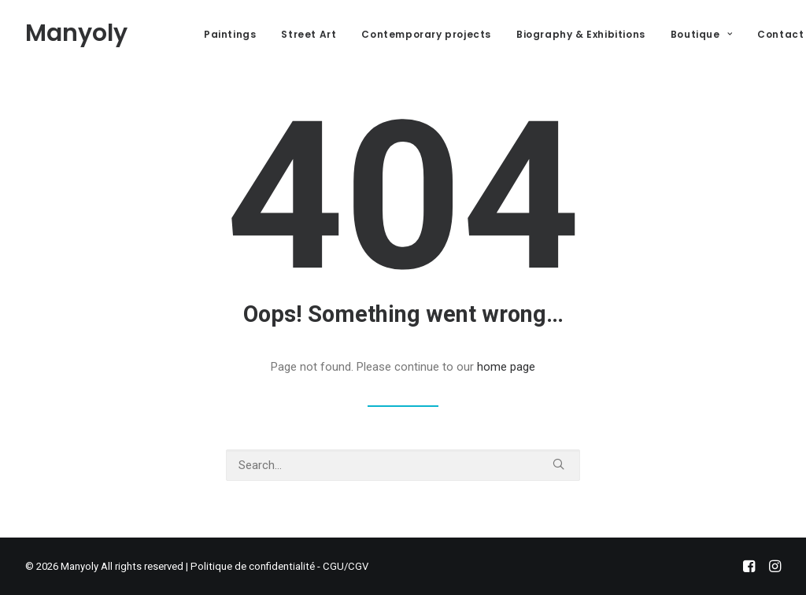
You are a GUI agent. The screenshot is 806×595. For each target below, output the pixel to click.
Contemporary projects (426, 34)
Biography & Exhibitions (580, 34)
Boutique (701, 34)
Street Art (308, 34)
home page (506, 367)
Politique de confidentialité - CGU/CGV (279, 566)
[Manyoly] (76, 33)
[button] (558, 464)
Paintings (230, 34)
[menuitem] (230, 35)
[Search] (403, 465)
